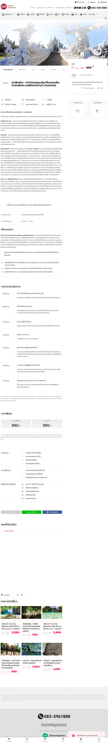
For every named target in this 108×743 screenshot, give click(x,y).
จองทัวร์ (53, 70)
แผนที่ (43, 70)
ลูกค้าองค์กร (50, 8)
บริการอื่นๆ (92, 14)
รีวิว (63, 70)
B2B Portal (69, 8)
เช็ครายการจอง (80, 2)
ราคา (33, 70)
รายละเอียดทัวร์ (8, 70)
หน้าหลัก (33, 8)
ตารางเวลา (22, 70)
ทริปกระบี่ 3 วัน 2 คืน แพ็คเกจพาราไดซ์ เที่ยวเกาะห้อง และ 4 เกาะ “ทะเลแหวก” (11, 626)
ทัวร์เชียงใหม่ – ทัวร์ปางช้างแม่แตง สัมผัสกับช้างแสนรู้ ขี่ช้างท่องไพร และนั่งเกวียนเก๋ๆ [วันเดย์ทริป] (11, 664)
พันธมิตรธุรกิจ (60, 8)
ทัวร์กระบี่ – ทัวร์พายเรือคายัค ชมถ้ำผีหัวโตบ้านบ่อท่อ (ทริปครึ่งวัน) (52, 663)
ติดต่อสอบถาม (78, 109)
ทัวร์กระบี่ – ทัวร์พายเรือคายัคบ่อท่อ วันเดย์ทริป (32, 661)
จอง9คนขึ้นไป (97, 109)
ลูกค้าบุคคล (41, 8)
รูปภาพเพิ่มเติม (7, 59)
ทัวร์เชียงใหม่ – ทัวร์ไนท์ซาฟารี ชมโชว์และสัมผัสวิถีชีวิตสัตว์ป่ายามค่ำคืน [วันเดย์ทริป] (31, 627)
